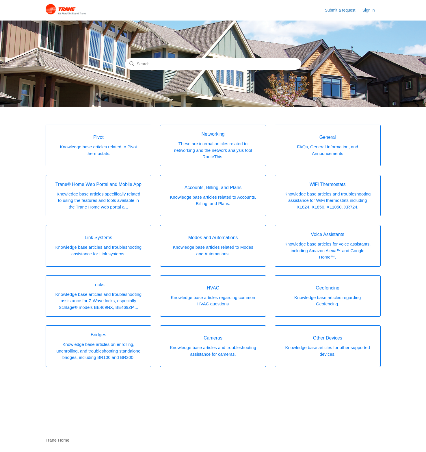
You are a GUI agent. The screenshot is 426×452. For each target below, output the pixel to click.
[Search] (213, 64)
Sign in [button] (368, 10)
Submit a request (340, 10)
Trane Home (58, 440)
